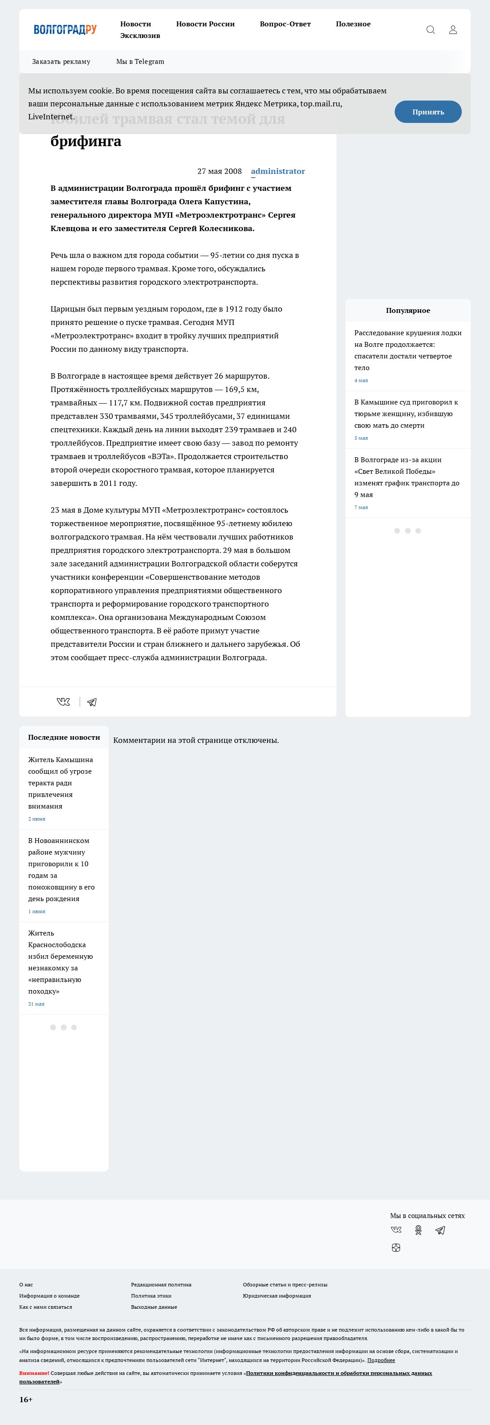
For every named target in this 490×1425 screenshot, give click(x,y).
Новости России (205, 23)
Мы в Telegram (140, 61)
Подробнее (381, 1360)
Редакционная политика (161, 1284)
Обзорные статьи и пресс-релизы (285, 1284)
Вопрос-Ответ (285, 23)
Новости (135, 23)
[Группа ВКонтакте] (396, 1230)
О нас (26, 1284)
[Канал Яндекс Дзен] (396, 1248)
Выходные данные (154, 1306)
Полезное (353, 23)
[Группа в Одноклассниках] (418, 1230)
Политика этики (151, 1295)
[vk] (64, 702)
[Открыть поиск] (430, 29)
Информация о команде (49, 1295)
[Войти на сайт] (453, 29)
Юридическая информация (277, 1295)
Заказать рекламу (61, 61)
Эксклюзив (140, 35)
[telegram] (95, 702)
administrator (278, 171)
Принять (428, 111)
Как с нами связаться (45, 1306)
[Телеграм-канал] (441, 1230)
